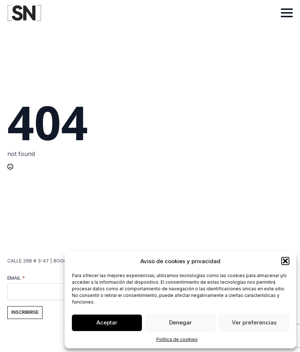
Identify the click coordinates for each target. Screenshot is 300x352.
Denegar (180, 322)
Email (16, 278)
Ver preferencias (254, 322)
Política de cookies (177, 339)
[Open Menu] (287, 13)
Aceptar (106, 322)
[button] (285, 261)
